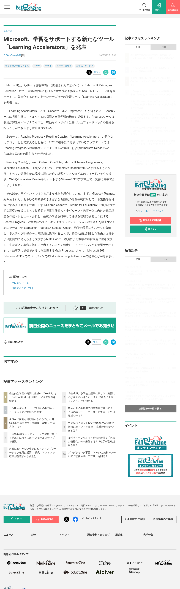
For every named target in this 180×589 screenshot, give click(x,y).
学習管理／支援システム (17, 66)
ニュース (163, 259)
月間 (163, 47)
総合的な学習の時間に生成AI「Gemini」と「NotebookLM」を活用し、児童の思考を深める (33, 397)
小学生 (37, 66)
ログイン (150, 229)
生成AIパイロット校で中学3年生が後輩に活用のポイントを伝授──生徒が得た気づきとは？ (91, 427)
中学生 (48, 66)
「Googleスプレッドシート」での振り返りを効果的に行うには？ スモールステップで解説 (33, 438)
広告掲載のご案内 (163, 519)
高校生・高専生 (63, 66)
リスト (97, 72)
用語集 (119, 534)
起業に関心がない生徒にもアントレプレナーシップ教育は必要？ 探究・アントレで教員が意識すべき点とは (32, 452)
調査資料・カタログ (98, 534)
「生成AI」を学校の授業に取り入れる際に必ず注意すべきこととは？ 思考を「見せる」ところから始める (91, 397)
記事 (138, 259)
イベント (64, 534)
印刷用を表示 (13, 342)
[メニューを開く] (7, 7)
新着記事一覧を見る (150, 408)
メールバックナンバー (150, 211)
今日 (138, 47)
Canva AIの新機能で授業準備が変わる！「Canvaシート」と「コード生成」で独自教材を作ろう (91, 412)
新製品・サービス (84, 66)
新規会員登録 (149, 220)
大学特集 (148, 534)
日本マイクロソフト (23, 288)
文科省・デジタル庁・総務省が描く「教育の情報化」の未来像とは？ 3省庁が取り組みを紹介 (91, 441)
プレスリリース (20, 283)
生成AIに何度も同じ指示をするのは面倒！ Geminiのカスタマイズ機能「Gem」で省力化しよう (32, 423)
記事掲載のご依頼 (135, 519)
